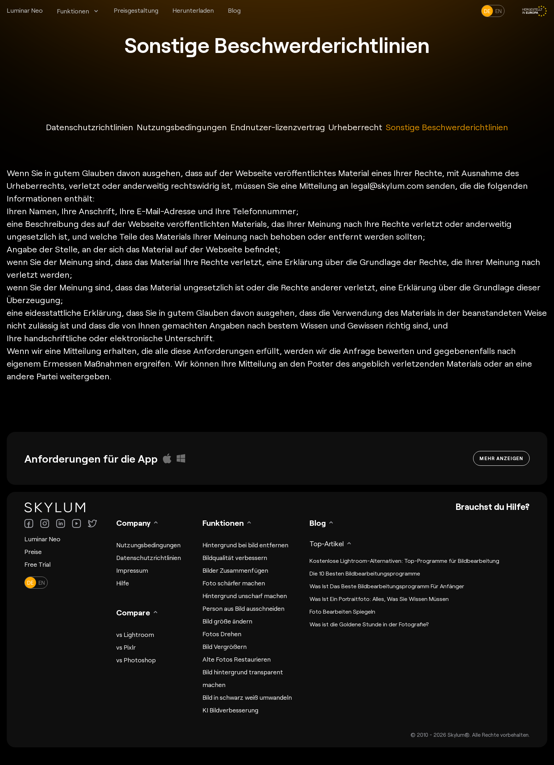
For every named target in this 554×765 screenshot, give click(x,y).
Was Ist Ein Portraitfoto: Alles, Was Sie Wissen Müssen (379, 598)
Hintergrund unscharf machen (244, 596)
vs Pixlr (126, 647)
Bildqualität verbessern (234, 557)
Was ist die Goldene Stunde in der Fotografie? (369, 624)
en (498, 11)
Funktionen (73, 11)
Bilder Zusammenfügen (235, 570)
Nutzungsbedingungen (182, 127)
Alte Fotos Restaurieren (236, 659)
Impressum (132, 570)
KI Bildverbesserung (230, 710)
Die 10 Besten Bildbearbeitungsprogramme (365, 573)
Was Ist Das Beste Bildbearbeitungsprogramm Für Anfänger (387, 586)
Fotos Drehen (221, 634)
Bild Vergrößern (224, 646)
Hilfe (122, 583)
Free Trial (37, 564)
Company (133, 522)
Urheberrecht (355, 127)
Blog (234, 10)
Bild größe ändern (227, 621)
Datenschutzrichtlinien (89, 127)
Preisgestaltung (136, 10)
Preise (33, 551)
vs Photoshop (136, 660)
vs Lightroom (135, 634)
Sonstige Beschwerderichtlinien (447, 127)
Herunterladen (193, 10)
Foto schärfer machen (233, 583)
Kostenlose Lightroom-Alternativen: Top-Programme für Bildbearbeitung (404, 560)
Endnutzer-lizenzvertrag (277, 127)
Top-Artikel (327, 543)
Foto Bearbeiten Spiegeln (342, 611)
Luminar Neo (25, 10)
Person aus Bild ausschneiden (243, 608)
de (487, 11)
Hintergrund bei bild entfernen (245, 545)
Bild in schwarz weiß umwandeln (247, 697)
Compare (133, 612)
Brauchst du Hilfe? (492, 506)
